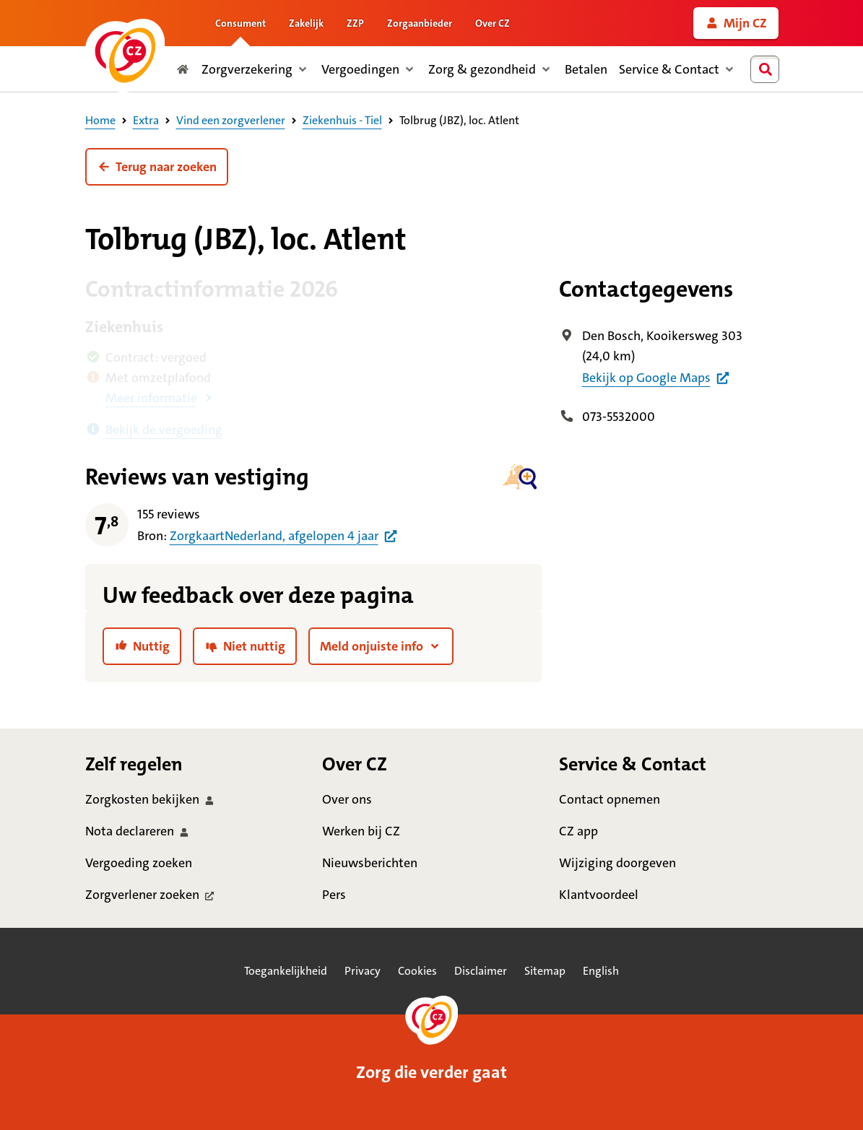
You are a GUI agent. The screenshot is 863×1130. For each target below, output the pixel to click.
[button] (156, 167)
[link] (736, 23)
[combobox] (767, 69)
